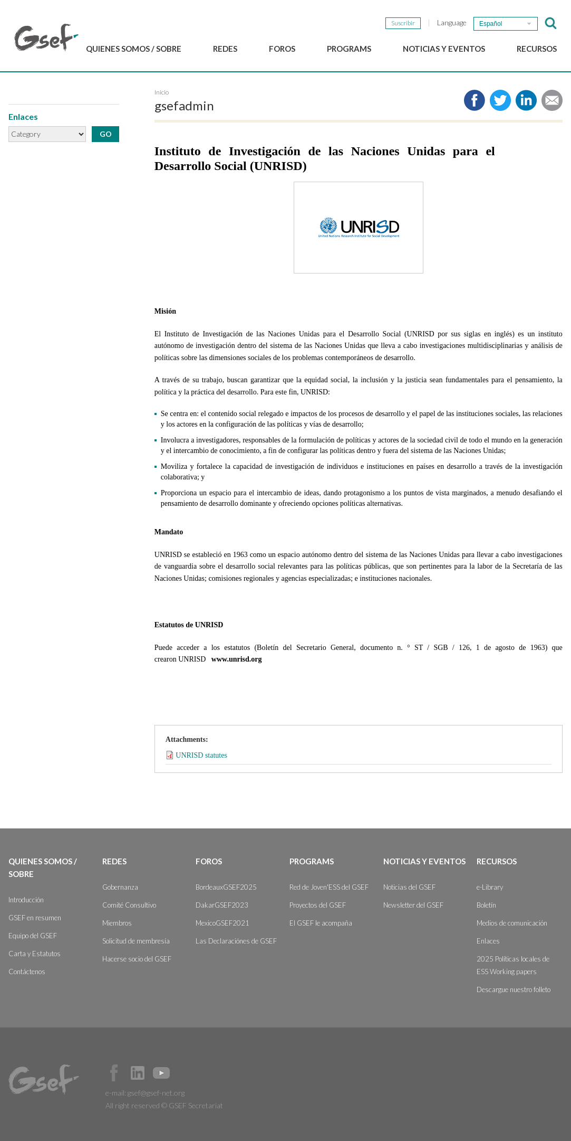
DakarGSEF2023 (222, 905)
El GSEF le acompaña (320, 923)
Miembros (117, 923)
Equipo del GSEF (32, 935)
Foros (282, 48)
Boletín (486, 905)
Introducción (26, 899)
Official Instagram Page (185, 1072)
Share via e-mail (552, 100)
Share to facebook (474, 100)
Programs (349, 48)
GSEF (46, 37)
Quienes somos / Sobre (133, 48)
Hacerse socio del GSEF (136, 959)
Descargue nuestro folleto (513, 989)
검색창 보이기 (551, 23)
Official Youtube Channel (161, 1072)
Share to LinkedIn (526, 100)
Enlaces (488, 941)
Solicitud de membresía (136, 941)
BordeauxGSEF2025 (226, 887)
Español (490, 23)
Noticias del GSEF (409, 887)
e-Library (490, 887)
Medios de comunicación (512, 923)
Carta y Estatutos (34, 953)
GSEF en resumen (34, 917)
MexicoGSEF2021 (222, 923)
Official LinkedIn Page (137, 1072)
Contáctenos (26, 971)
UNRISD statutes (201, 755)
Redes (225, 48)
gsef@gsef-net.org (156, 1092)
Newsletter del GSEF (413, 905)
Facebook (113, 1072)
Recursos (537, 48)
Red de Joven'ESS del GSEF (329, 887)
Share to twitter (500, 100)
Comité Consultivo (129, 905)
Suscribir (403, 23)
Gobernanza (120, 887)
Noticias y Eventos (444, 48)
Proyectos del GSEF (317, 905)
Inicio (161, 92)
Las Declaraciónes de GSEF (236, 941)
